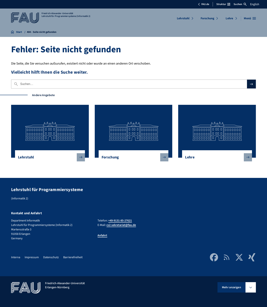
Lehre (229, 18)
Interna (15, 257)
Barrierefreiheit (73, 257)
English (254, 4)
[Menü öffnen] (250, 18)
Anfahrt (102, 235)
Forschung (207, 18)
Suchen (240, 4)
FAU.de (203, 4)
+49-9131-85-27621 (120, 221)
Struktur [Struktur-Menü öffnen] (223, 4)
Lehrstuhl (183, 18)
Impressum (32, 257)
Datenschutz (51, 257)
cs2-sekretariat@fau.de (121, 225)
